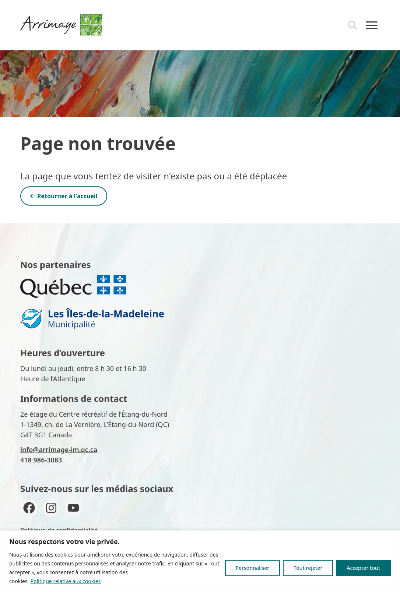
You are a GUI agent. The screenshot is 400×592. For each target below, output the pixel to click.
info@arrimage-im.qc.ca (58, 449)
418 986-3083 (41, 459)
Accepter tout (363, 567)
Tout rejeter (308, 567)
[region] (200, 561)
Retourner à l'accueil (64, 196)
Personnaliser (253, 567)
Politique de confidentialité (59, 530)
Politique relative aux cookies (66, 581)
